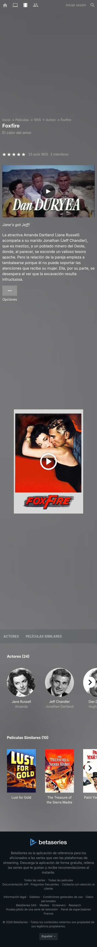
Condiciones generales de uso (63, 897)
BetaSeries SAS (26, 905)
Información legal (15, 897)
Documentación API (15, 884)
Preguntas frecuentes (45, 884)
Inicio (6, 120)
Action (51, 120)
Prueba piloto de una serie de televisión (32, 909)
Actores (11, 636)
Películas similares (44, 636)
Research (75, 905)
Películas (22, 120)
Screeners (59, 905)
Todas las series (34, 880)
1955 (37, 120)
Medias (44, 905)
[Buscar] (92, 5)
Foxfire (66, 120)
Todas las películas (60, 880)
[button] (21, 691)
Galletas (34, 897)
